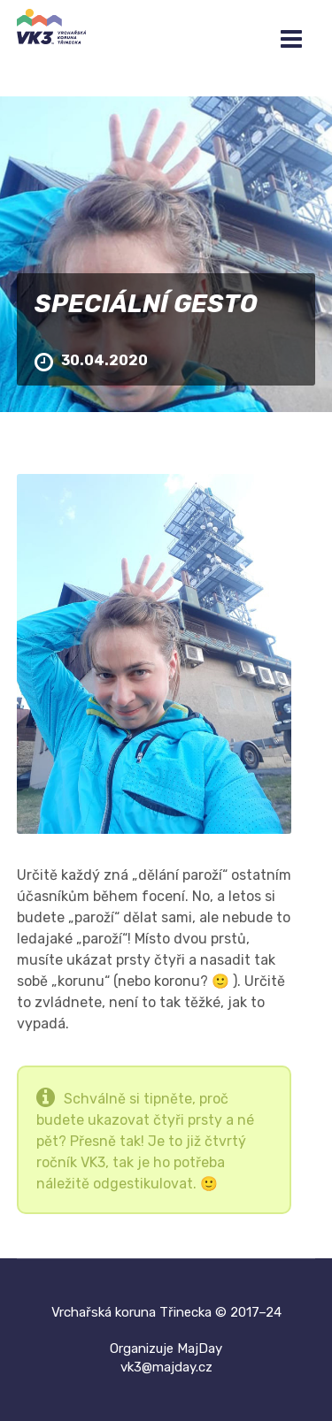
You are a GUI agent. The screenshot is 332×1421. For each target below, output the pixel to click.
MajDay (199, 1348)
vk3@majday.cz (166, 1367)
